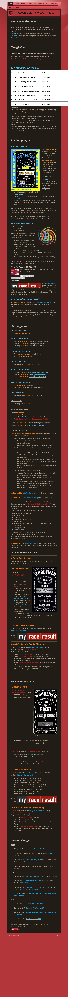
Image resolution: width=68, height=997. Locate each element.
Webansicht (56, 937)
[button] (27, 276)
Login (58, 935)
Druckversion (12, 935)
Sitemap (19, 935)
